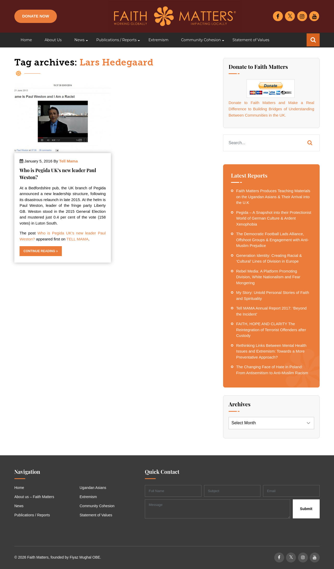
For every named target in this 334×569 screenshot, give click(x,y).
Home (19, 488)
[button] (78, 40)
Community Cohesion (97, 506)
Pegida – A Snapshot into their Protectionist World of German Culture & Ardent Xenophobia (273, 218)
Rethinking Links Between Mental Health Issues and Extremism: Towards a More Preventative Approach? (271, 351)
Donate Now (35, 16)
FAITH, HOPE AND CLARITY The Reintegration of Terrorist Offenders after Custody (271, 330)
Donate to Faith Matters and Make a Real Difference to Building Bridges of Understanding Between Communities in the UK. (271, 108)
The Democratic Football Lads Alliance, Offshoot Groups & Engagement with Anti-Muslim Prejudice (272, 240)
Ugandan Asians (93, 488)
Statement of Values (96, 515)
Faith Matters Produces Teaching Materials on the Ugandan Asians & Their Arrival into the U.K (273, 197)
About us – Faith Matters (34, 497)
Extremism (88, 497)
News (18, 506)
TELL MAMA (77, 239)
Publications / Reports (32, 515)
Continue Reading (40, 251)
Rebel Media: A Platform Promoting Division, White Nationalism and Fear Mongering (268, 277)
